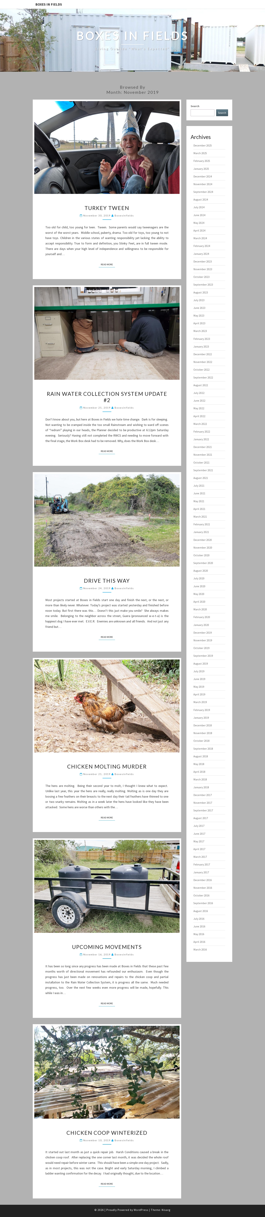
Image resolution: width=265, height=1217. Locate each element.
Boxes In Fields (48, 4)
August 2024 (200, 199)
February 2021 (201, 524)
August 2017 (200, 818)
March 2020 (200, 609)
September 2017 (203, 810)
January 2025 (201, 168)
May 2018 (198, 764)
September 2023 (203, 284)
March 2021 (200, 516)
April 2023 (199, 323)
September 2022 (203, 377)
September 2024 (203, 192)
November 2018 (202, 733)
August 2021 (200, 478)
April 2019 (199, 694)
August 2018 (200, 756)
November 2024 (202, 184)
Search (195, 106)
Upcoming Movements (107, 947)
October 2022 (201, 369)
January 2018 (201, 787)
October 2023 (201, 277)
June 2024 (199, 215)
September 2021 (203, 470)
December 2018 (202, 725)
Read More (108, 264)
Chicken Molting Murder (107, 766)
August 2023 (200, 292)
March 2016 (200, 949)
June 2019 (199, 679)
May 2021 (198, 501)
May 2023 (198, 315)
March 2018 (200, 779)
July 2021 (198, 485)
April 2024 (199, 230)
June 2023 (199, 308)
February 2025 (201, 161)
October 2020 (201, 555)
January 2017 (201, 872)
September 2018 (203, 748)
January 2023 (201, 346)
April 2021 (199, 509)
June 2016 (199, 926)
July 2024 (198, 207)
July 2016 (198, 918)
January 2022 (201, 439)
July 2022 (198, 393)
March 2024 (200, 238)
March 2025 (200, 153)
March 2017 (200, 856)
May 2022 (198, 408)
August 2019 (200, 663)
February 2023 (201, 339)
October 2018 (201, 740)
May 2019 (198, 686)
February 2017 (201, 864)
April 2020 (199, 601)
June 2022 (199, 400)
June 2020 (199, 586)
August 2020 (200, 570)
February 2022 (201, 431)
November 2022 (202, 362)
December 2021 (202, 447)
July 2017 (198, 825)
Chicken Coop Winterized (107, 1133)
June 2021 (199, 493)
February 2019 (201, 710)
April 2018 (199, 771)
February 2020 (201, 617)
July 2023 (198, 300)
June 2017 (199, 833)
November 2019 (202, 640)
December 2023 (202, 261)
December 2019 (202, 632)
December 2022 (202, 354)
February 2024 (201, 246)
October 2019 (201, 648)
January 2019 (201, 717)
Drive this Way (107, 580)
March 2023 (200, 331)
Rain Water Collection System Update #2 (107, 397)
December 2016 (202, 880)
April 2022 (199, 416)
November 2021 (202, 454)
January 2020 (201, 625)
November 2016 (202, 887)
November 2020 (202, 547)
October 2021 (201, 462)
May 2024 (198, 223)
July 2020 (198, 578)
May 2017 (198, 841)
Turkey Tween (107, 208)
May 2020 (198, 594)
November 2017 (202, 802)
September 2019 (203, 655)
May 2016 (198, 934)
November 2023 (202, 269)
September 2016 (203, 903)
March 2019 (200, 702)
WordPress (141, 1210)
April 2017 (199, 849)
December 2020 (202, 540)
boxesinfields (124, 215)
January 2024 (201, 253)
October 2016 (201, 895)
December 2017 (202, 795)
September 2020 (203, 563)
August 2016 (200, 911)
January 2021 (201, 532)
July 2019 (198, 671)
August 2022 (200, 385)
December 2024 (202, 176)
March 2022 (200, 424)
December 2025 (202, 145)
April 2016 (199, 942)
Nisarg (166, 1210)
